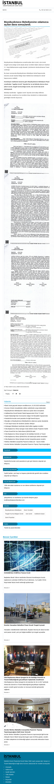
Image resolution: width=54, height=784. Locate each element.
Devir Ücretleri (28, 510)
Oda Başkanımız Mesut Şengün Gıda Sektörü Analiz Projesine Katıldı (26, 429)
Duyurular (8, 779)
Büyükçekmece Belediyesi (13, 510)
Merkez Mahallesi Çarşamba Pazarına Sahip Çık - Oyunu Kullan (24, 442)
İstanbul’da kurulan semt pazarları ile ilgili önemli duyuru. (22, 418)
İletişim (7, 777)
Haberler (15, 390)
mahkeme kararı (40, 514)
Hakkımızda (9, 769)
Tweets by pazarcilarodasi (12, 528)
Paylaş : (8, 394)
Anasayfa (8, 767)
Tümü (48, 402)
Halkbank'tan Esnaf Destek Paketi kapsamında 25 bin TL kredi (24, 413)
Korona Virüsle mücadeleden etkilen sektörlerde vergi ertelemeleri (25, 408)
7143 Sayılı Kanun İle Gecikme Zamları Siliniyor (19, 423)
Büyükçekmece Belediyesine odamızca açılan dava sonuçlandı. (26, 23)
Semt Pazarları (9, 517)
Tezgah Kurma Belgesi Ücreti (14, 514)
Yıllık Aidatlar (9, 774)
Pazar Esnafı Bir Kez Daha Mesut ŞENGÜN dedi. (20, 431)
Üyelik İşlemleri (10, 772)
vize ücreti (29, 514)
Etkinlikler (8, 782)
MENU (26, 10)
